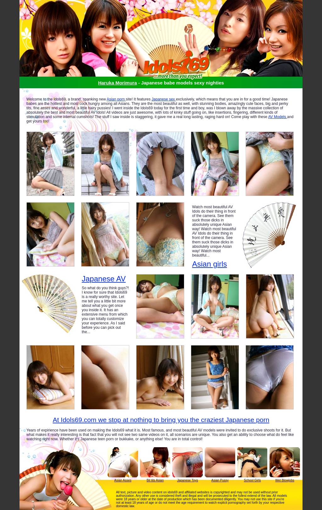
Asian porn (116, 99)
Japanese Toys (187, 480)
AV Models (277, 117)
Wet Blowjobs (284, 480)
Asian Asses (122, 480)
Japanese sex (164, 99)
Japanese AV (104, 279)
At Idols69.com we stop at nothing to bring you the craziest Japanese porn (161, 419)
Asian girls (209, 264)
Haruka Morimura (117, 82)
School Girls (252, 480)
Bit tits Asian (155, 480)
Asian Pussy (220, 480)
